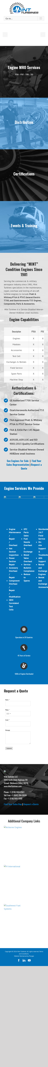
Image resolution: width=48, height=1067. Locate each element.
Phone (7, 722)
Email (6, 732)
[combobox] (8, 725)
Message (7, 742)
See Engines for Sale (18, 461)
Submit (9, 760)
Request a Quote (31, 466)
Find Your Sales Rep (13, 850)
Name (6, 711)
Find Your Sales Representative (23, 462)
